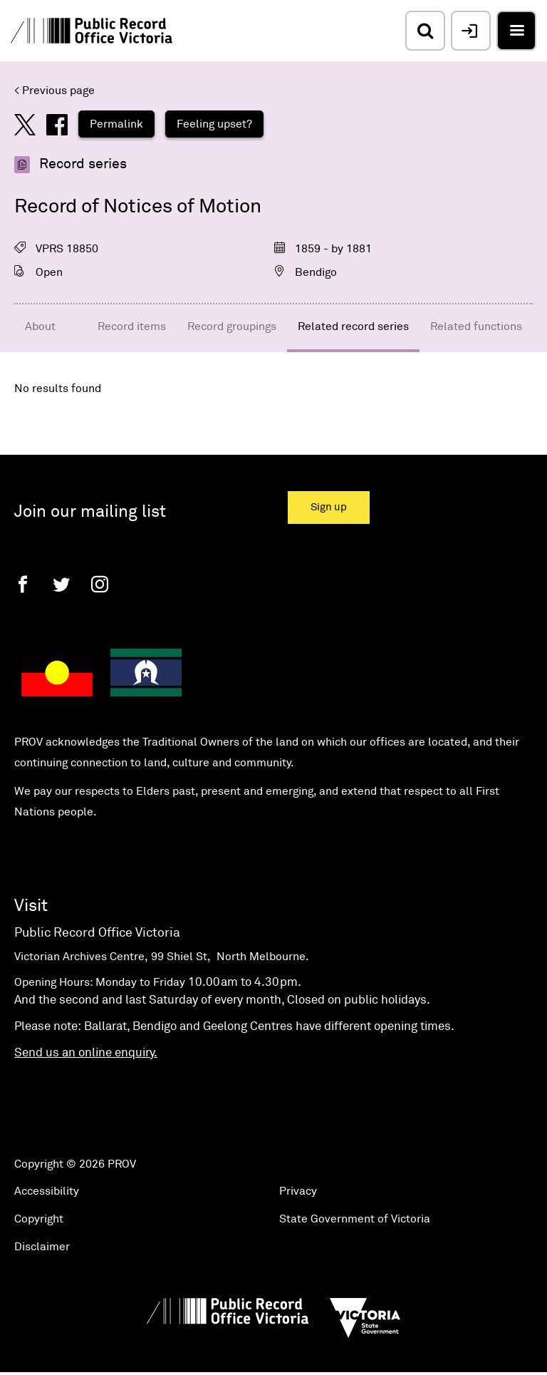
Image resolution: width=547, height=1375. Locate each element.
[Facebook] (22, 584)
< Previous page (54, 90)
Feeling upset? (214, 124)
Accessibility (46, 1191)
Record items (132, 326)
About (40, 326)
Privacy (298, 1191)
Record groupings (231, 326)
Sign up (329, 507)
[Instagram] (99, 584)
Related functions (476, 326)
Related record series (353, 326)
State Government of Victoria (354, 1219)
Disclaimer (42, 1246)
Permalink (116, 124)
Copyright (38, 1219)
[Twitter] (61, 584)
